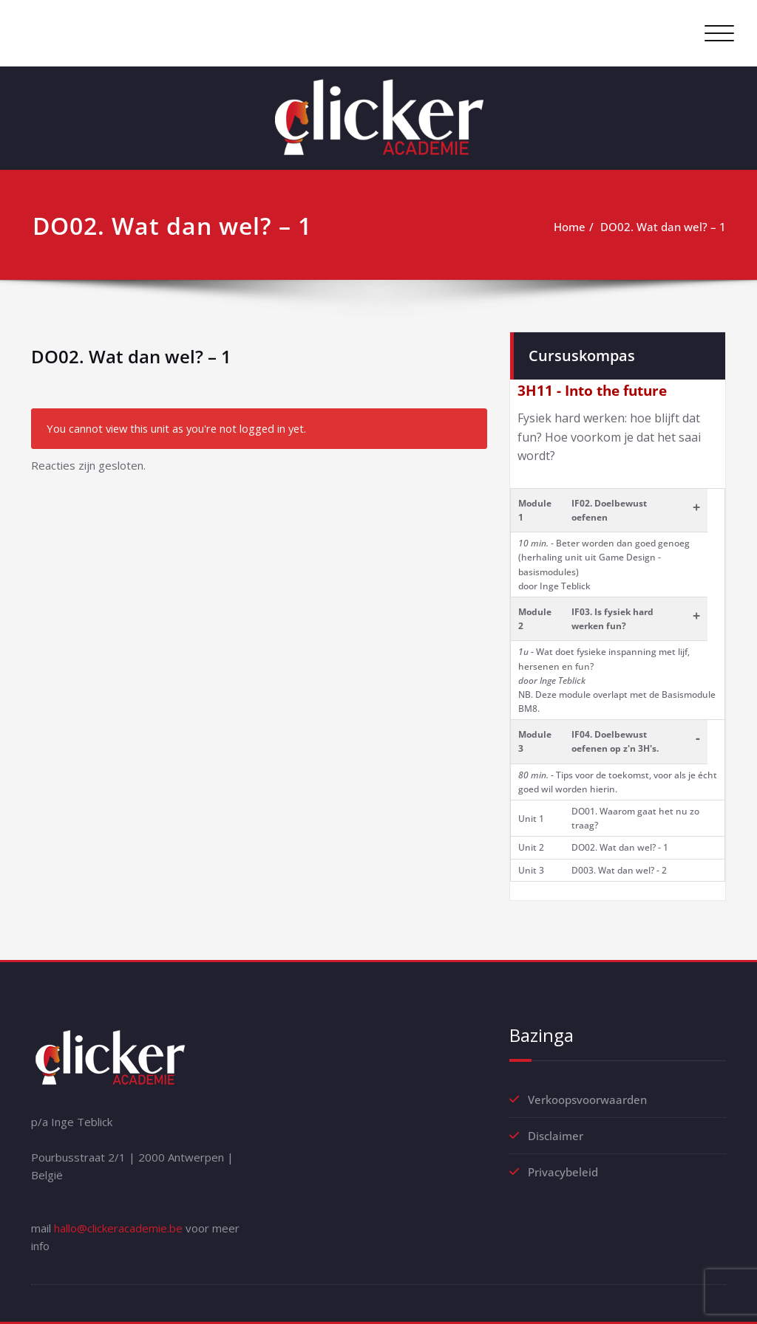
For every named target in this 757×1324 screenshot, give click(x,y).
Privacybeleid (563, 1171)
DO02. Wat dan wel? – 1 (663, 226)
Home (569, 226)
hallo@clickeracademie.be (118, 1228)
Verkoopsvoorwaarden (587, 1099)
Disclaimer (555, 1135)
